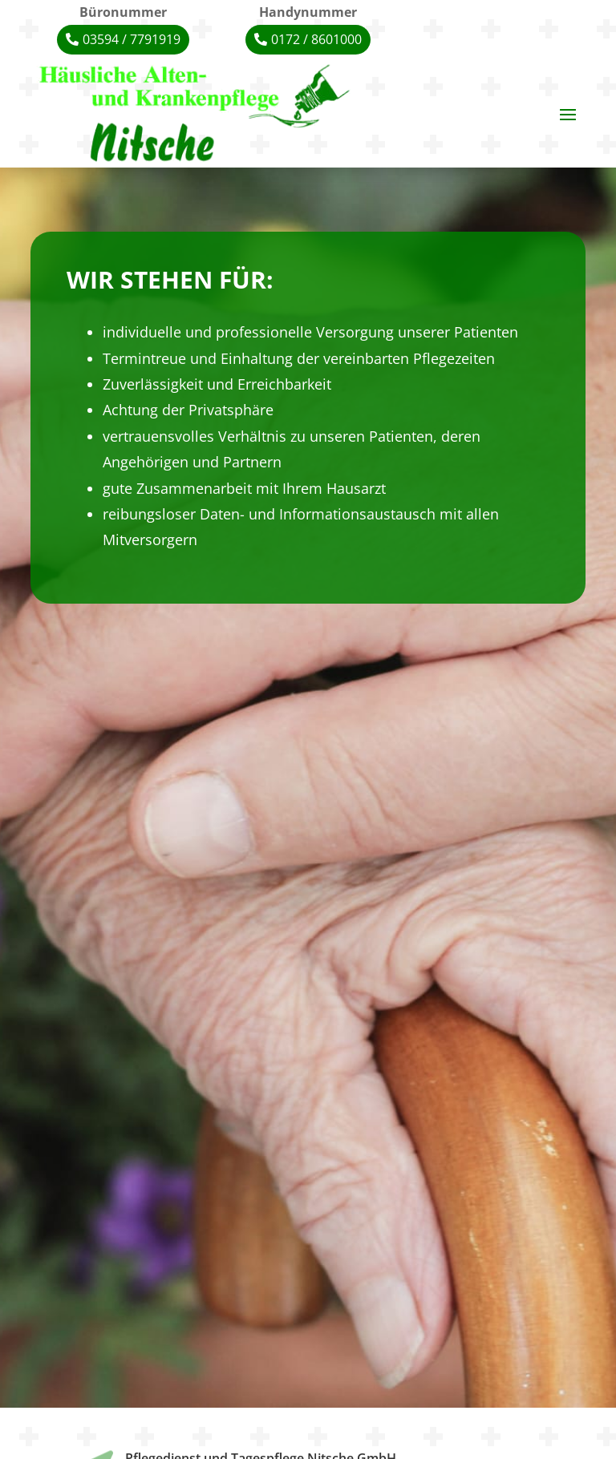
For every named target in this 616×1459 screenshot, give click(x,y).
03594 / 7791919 (131, 39)
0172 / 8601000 (316, 39)
